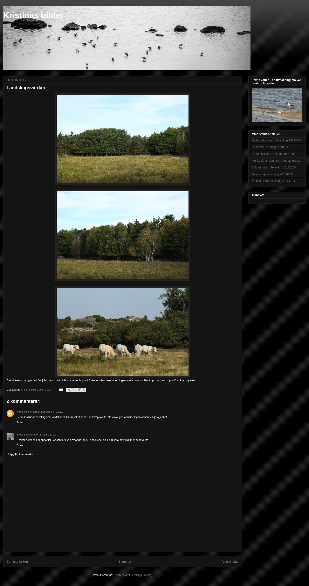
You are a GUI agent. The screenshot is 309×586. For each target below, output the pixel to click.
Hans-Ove (22, 411)
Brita (19, 434)
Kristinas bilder (33, 15)
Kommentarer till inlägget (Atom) (133, 575)
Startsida (124, 561)
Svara (19, 422)
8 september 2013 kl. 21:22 (40, 434)
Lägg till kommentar (21, 454)
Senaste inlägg (17, 561)
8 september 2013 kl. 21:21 (46, 411)
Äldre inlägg (230, 561)
